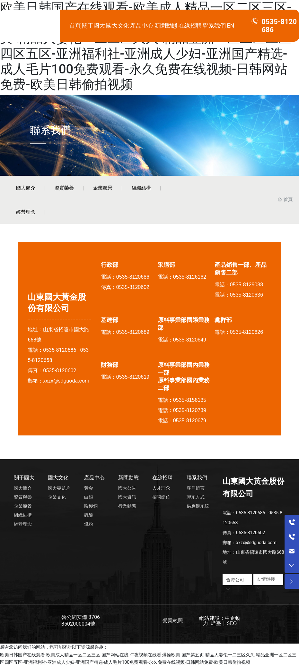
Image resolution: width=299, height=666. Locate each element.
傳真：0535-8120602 (125, 287)
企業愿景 (102, 187)
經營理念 (25, 212)
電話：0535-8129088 (239, 284)
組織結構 (141, 187)
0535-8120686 (59, 350)
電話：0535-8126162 (182, 277)
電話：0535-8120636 (239, 295)
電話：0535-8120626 (239, 332)
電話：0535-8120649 (182, 339)
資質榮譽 (64, 187)
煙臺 (216, 623)
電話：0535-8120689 (125, 332)
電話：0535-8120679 (182, 420)
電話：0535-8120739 (182, 410)
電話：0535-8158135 (182, 400)
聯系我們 (50, 130)
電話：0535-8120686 (125, 277)
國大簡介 (25, 187)
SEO (231, 623)
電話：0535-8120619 (125, 377)
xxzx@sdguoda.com (66, 381)
